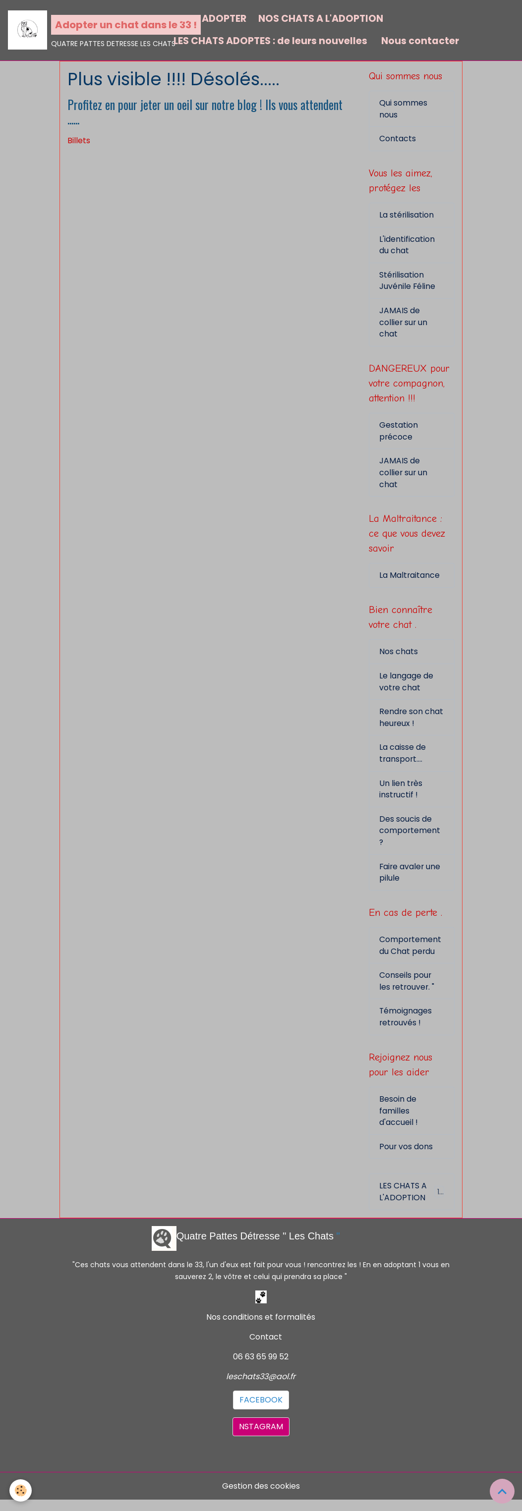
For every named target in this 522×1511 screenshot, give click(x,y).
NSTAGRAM (261, 1437)
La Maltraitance (409, 580)
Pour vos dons (406, 1157)
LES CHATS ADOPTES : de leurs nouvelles (270, 41)
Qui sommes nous (403, 109)
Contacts (397, 139)
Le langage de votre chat (406, 687)
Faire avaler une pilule (410, 880)
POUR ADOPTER (210, 18)
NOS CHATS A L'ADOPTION (320, 18)
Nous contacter (419, 41)
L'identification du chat (407, 246)
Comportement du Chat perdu (410, 953)
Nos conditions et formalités (260, 1328)
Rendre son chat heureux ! (411, 723)
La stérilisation (406, 216)
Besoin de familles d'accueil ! (398, 1120)
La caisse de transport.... (402, 759)
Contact (265, 1347)
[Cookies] (21, 1490)
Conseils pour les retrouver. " (407, 990)
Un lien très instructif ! (401, 795)
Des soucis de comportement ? (410, 837)
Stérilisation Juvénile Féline (407, 282)
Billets (78, 140)
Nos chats (398, 657)
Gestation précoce (398, 434)
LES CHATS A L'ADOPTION (411, 1202)
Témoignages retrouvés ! (405, 1026)
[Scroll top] (502, 1491)
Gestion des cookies (261, 1497)
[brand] (85, 30)
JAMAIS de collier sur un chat (403, 324)
